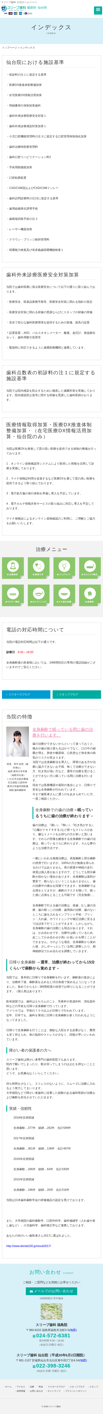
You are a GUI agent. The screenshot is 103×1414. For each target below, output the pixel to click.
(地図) (73, 1330)
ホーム (8, 1386)
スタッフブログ (68, 694)
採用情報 (21, 1391)
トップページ (9, 47)
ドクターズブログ (19, 694)
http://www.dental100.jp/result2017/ (28, 1246)
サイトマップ (54, 1391)
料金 (41, 1386)
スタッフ (94, 1386)
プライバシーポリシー (76, 1391)
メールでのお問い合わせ (52, 1291)
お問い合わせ (36, 1391)
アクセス (21, 1386)
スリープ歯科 (55, 1406)
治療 (32, 1386)
